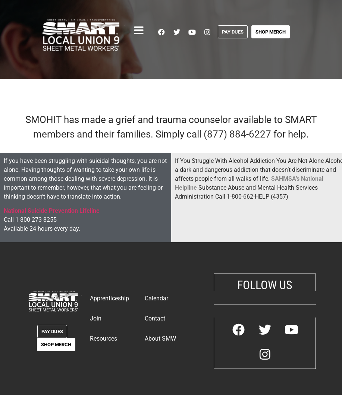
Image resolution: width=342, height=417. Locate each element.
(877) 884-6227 (237, 134)
